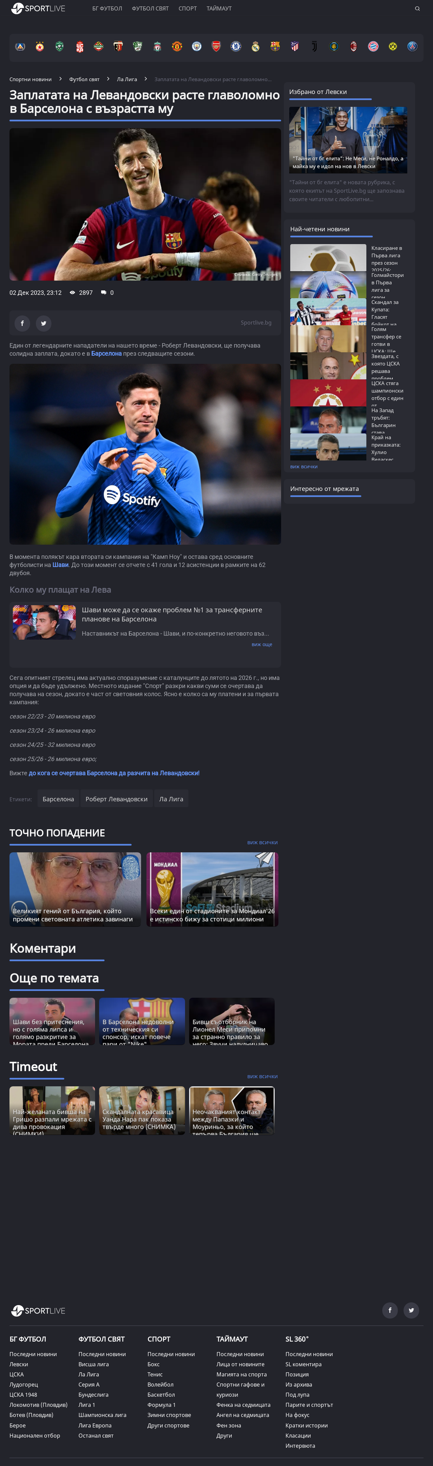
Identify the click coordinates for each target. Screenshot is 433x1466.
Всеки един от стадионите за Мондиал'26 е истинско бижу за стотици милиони (212, 915)
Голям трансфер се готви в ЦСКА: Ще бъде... (386, 344)
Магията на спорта (241, 1374)
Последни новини (33, 1354)
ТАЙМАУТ (232, 1339)
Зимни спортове (169, 1415)
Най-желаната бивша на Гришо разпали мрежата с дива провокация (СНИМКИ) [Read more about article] (52, 1123)
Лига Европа (95, 1425)
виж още (262, 644)
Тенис (155, 1374)
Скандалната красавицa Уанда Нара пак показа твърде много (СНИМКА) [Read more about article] (139, 1119)
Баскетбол (161, 1394)
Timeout (33, 1066)
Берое (17, 1425)
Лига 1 (86, 1405)
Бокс (153, 1364)
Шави (60, 564)
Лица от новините (240, 1364)
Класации (298, 1435)
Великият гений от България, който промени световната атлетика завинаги (73, 915)
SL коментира (304, 1364)
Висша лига (93, 1364)
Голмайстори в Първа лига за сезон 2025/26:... (387, 289)
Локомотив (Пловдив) (38, 1405)
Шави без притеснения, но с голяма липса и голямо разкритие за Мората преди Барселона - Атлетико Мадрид (51, 1037)
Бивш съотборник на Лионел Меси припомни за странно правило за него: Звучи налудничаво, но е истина (231, 1037)
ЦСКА (16, 1374)
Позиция (297, 1374)
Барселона (106, 353)
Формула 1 (161, 1405)
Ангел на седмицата (242, 1415)
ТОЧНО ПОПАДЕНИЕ (57, 832)
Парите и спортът (309, 1405)
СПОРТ (158, 1339)
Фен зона (228, 1425)
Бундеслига (93, 1394)
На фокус (298, 1415)
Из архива (299, 1384)
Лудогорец (23, 1384)
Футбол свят (150, 8)
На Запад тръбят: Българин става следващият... (388, 425)
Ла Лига (171, 799)
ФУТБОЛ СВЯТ (101, 1339)
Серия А (88, 1384)
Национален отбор (34, 1435)
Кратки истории (307, 1425)
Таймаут (219, 8)
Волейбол (160, 1384)
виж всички (304, 466)
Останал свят (96, 1435)
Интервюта (300, 1445)
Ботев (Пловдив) (31, 1415)
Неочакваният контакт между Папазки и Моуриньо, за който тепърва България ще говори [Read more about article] (226, 1126)
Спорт (188, 8)
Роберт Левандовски (117, 799)
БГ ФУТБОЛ (107, 8)
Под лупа (298, 1394)
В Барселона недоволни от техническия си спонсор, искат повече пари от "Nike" (138, 1033)
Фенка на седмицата (243, 1405)
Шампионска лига (102, 1415)
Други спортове (168, 1425)
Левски (18, 1364)
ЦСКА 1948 (23, 1394)
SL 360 (297, 1338)
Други (224, 1435)
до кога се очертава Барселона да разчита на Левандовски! (114, 773)
